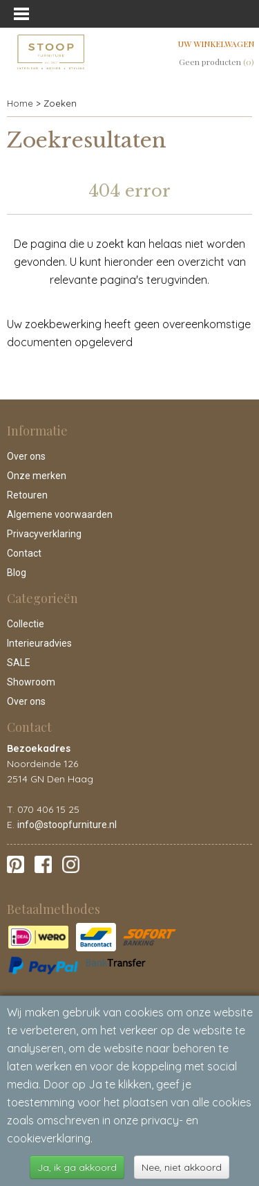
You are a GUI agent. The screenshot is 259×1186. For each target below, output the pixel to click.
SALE (18, 662)
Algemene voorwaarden (60, 514)
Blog (16, 572)
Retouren (27, 495)
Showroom (31, 682)
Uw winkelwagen (216, 43)
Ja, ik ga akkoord (77, 1167)
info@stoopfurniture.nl (67, 824)
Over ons (26, 456)
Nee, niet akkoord (182, 1167)
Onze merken (36, 475)
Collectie (25, 623)
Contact (24, 553)
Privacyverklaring (44, 533)
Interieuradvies (39, 643)
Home (20, 103)
